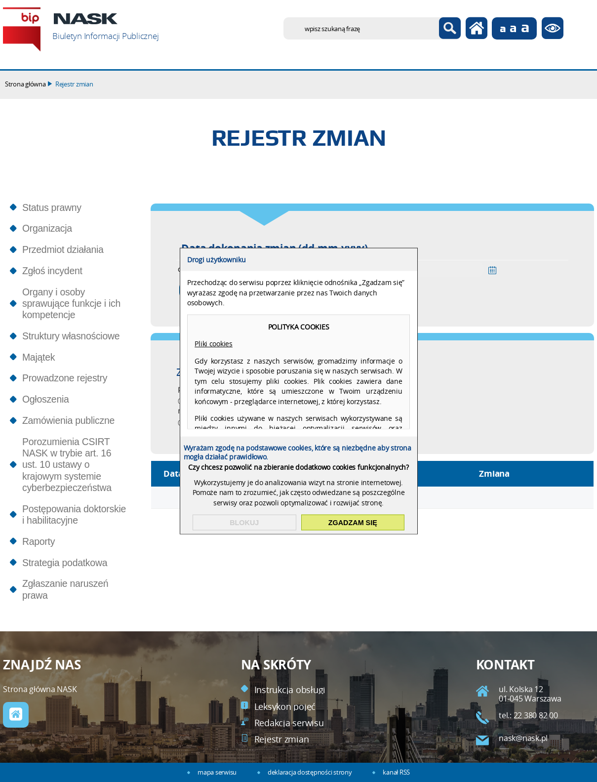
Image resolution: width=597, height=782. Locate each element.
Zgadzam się (352, 523)
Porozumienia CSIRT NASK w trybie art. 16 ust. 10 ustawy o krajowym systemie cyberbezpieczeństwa (67, 464)
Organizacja (47, 228)
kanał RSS (396, 772)
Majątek (38, 357)
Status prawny (51, 207)
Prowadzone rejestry (64, 377)
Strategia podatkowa (64, 562)
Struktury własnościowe (70, 335)
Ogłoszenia (45, 399)
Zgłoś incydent (52, 270)
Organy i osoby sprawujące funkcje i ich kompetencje (71, 304)
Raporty (38, 541)
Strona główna (25, 84)
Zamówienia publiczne (68, 420)
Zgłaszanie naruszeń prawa (65, 589)
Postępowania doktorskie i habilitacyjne (74, 514)
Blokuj (244, 523)
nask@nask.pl (523, 738)
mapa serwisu (217, 772)
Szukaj (450, 28)
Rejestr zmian (74, 84)
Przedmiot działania (63, 249)
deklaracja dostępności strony (310, 772)
